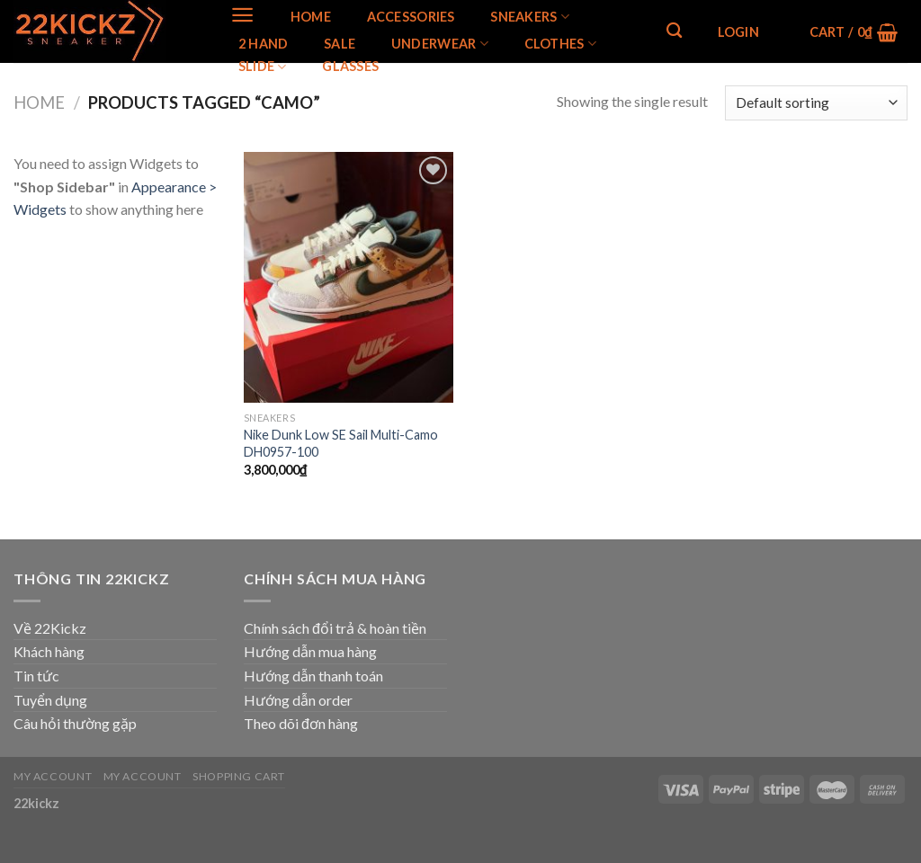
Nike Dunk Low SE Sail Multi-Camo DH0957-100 (341, 443)
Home (311, 17)
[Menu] (242, 15)
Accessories (411, 17)
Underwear (439, 43)
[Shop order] (816, 102)
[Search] (674, 31)
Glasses (350, 66)
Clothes (560, 43)
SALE (339, 44)
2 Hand (263, 44)
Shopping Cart (238, 776)
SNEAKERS (529, 16)
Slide (262, 67)
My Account (52, 776)
